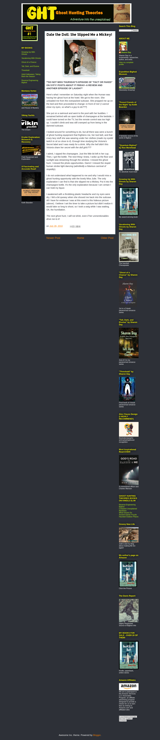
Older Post (107, 237)
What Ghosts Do (125, 513)
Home (80, 237)
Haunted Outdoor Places (128, 517)
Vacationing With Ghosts (31, 58)
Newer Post (53, 237)
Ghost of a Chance (29, 62)
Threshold (25, 70)
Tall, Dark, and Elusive (30, 66)
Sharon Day (126, 52)
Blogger (97, 735)
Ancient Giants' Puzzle (128, 515)
